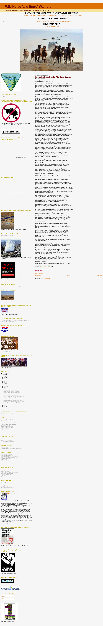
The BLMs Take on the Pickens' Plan (10, 390)
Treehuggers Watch (5, 458)
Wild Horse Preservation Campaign (9, 421)
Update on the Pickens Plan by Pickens (11, 391)
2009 (4, 376)
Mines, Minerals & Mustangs (7, 487)
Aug (5, 382)
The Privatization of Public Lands (8, 463)
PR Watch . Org (4, 476)
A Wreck (3, 96)
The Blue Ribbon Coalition (7, 455)
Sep (5, 381)
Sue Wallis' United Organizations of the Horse (11, 448)
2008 (4, 407)
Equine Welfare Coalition (6, 440)
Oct (5, 379)
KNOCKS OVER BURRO (53, 26)
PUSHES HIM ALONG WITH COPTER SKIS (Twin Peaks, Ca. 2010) (53, 21)
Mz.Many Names (13, 493)
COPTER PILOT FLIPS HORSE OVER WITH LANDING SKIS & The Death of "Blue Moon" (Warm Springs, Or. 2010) (53, 15)
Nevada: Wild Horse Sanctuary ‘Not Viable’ (12, 402)
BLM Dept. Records (5, 462)
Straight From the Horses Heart (8, 420)
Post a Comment (39, 273)
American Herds (4, 432)
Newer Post (38, 275)
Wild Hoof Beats (4, 486)
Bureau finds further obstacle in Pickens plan (12, 395)
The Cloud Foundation (6, 423)
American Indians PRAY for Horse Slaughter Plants (13, 401)
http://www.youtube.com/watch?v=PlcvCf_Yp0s (11, 286)
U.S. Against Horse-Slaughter (7, 441)
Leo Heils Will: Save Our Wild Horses (9, 419)
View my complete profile (7, 523)
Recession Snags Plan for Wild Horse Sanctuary (54, 77)
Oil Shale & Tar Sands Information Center (10, 460)
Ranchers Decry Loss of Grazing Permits (11, 392)
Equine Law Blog (5, 471)
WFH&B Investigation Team (7, 426)
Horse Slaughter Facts (6, 437)
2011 (4, 373)
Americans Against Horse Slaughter (9, 439)
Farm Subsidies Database (7, 473)
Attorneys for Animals (6, 470)
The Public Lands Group (6, 454)
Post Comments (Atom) (48, 278)
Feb (5, 405)
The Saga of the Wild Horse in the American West (12, 485)
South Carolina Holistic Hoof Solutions (9, 472)
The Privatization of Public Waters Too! (9, 456)
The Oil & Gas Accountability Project (9, 457)
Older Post (99, 275)
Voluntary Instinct (5, 429)
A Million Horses (4, 447)
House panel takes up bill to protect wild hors (12, 400)
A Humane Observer (5, 425)
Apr (5, 387)
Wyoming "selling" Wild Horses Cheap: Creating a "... (14, 396)
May (5, 386)
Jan (5, 406)
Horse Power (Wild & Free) (7, 427)
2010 (4, 374)
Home (68, 275)
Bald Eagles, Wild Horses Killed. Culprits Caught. (13, 393)
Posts (4, 596)
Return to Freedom (5, 430)
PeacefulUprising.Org (6, 474)
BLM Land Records (5, 459)
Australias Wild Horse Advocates (8, 424)
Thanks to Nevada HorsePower (8, 413)
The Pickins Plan (5, 428)
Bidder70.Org (4, 475)
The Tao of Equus (5, 483)
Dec (5, 377)
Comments (5, 598)
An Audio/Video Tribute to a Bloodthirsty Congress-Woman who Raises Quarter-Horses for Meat (15, 321)
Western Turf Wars (5, 482)
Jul (4, 383)
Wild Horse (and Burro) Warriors (28, 6)
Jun (5, 385)
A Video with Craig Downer (7, 235)
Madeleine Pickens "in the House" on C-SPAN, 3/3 (13, 404)
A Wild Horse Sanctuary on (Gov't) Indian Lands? (13, 397)
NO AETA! (3, 469)
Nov (5, 378)
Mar (5, 388)
